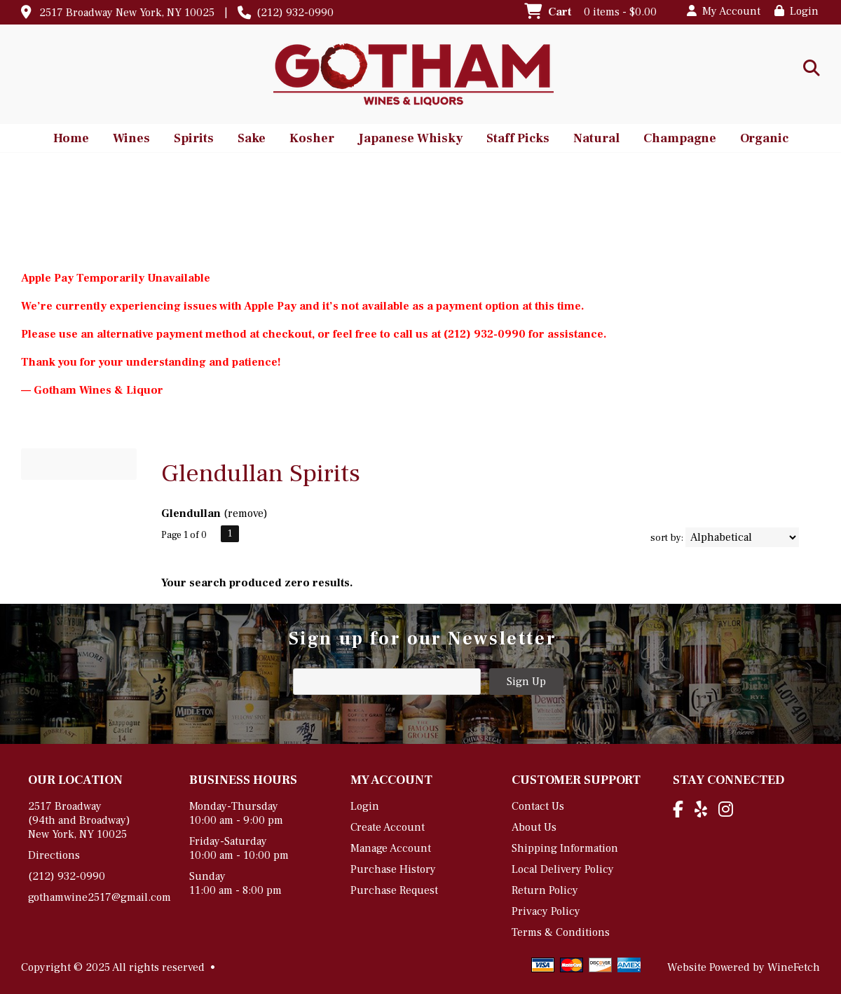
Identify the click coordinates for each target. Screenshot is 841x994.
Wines (127, 139)
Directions (54, 855)
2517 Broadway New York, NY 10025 (126, 13)
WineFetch (793, 967)
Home (71, 138)
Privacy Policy (546, 911)
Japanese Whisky (405, 139)
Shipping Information (565, 848)
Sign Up (526, 682)
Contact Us (538, 806)
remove (246, 513)
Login (796, 11)
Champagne (675, 139)
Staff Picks (517, 138)
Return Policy (545, 890)
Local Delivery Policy (563, 869)
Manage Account (390, 848)
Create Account (387, 827)
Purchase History (393, 869)
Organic (759, 139)
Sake (252, 138)
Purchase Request (394, 890)
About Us (534, 827)
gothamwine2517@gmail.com (99, 897)
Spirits (189, 139)
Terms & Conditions (561, 932)
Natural (591, 139)
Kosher (307, 139)
